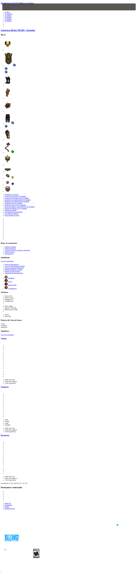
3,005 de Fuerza (9, 252)
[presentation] (9, 6)
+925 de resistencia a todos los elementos (17, 250)
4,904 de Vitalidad (10, 247)
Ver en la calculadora (7, 261)
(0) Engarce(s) (9, 254)
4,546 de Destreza (10, 248)
